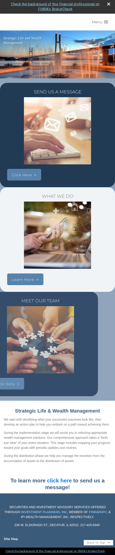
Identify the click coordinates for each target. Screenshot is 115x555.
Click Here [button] (22, 175)
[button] (100, 22)
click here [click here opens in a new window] (59, 481)
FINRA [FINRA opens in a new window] (93, 512)
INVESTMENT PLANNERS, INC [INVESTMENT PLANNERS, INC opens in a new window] (44, 512)
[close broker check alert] (109, 4)
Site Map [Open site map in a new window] (11, 539)
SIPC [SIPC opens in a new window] (103, 512)
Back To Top (98, 542)
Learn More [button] (23, 280)
